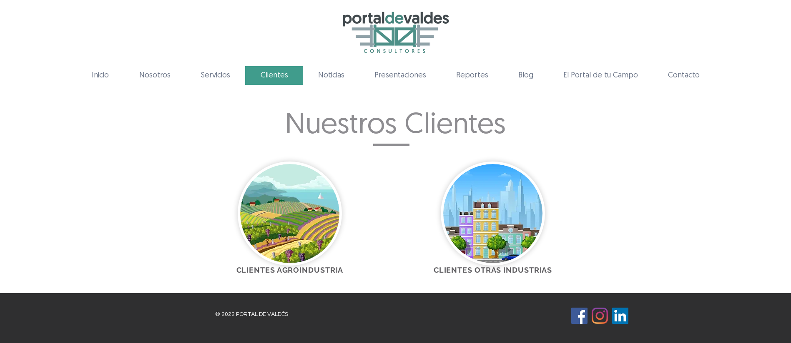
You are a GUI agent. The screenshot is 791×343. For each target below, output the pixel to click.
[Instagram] (600, 316)
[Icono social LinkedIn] (620, 316)
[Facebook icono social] (579, 316)
